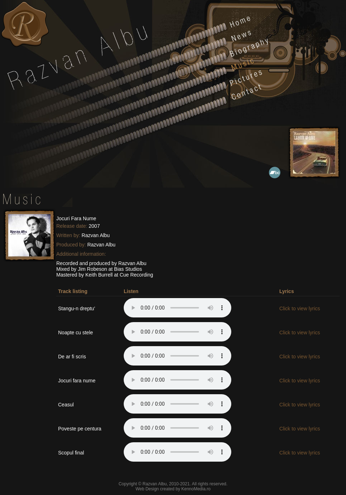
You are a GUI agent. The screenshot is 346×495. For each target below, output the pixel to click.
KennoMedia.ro (195, 488)
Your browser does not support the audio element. (177, 307)
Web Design (147, 488)
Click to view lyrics (299, 308)
